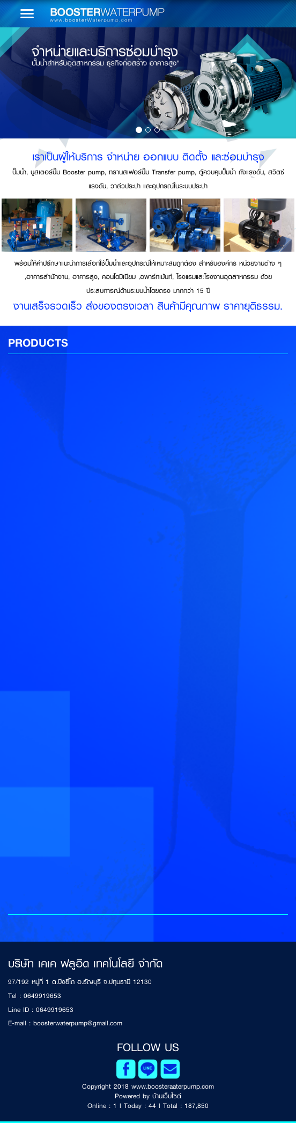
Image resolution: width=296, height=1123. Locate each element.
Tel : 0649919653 (34, 995)
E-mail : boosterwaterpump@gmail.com (65, 1023)
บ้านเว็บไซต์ (166, 1096)
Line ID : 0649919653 (40, 1009)
